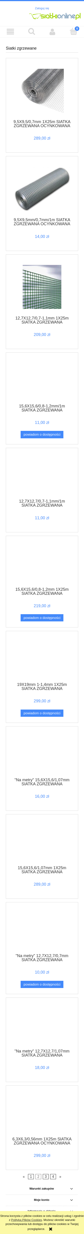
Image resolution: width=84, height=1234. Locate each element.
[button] (10, 31)
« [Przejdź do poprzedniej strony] (24, 1177)
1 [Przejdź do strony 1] (31, 1177)
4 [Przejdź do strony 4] (53, 1177)
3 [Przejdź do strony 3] (46, 1177)
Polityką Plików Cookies (26, 1220)
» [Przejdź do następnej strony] (60, 1177)
